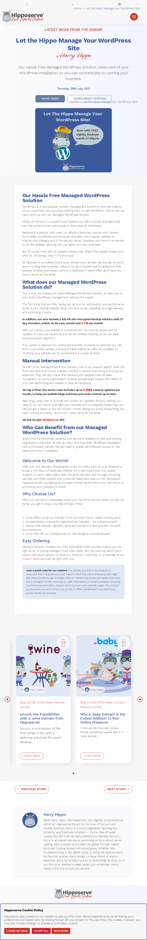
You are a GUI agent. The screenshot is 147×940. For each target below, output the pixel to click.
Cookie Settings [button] (17, 930)
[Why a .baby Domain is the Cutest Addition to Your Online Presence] (103, 666)
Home (77, 8)
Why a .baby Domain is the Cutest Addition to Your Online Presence (102, 718)
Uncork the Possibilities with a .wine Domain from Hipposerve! (42, 718)
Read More (61, 930)
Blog (22, 702)
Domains (119, 702)
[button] (73, 773)
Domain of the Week (39, 702)
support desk (30, 559)
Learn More (32, 755)
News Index (50, 98)
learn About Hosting (90, 98)
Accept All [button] (41, 930)
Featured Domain (91, 707)
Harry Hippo (75, 55)
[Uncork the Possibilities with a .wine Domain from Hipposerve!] (43, 666)
